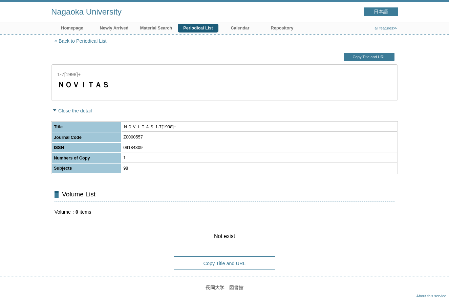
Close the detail (75, 110)
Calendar (240, 27)
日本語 (381, 11)
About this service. (431, 296)
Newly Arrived (114, 27)
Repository (282, 27)
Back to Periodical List (83, 41)
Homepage (72, 27)
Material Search (156, 27)
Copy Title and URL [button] (368, 57)
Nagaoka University (86, 11)
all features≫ (386, 28)
